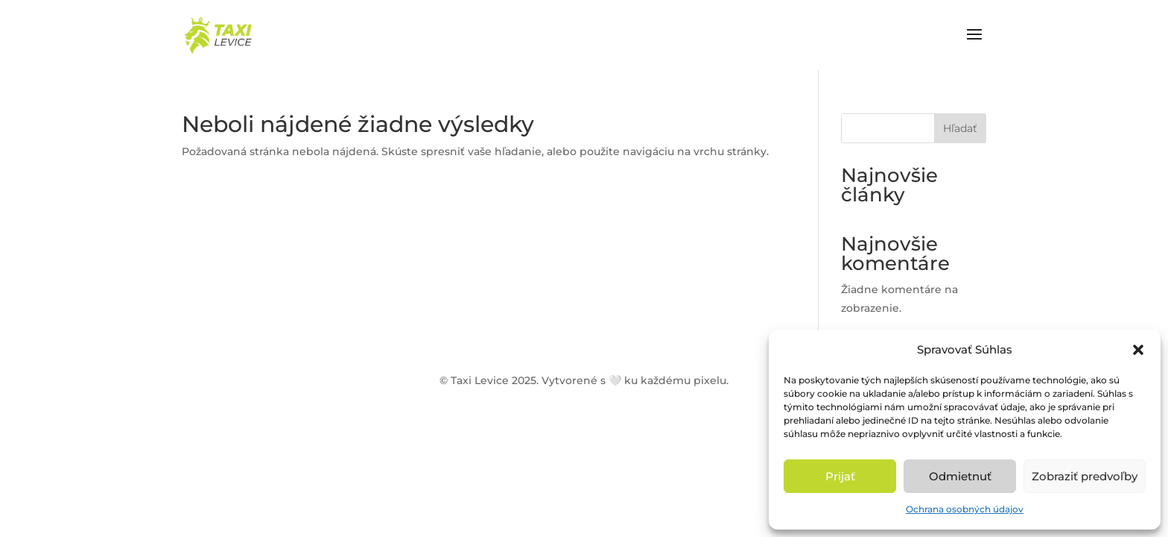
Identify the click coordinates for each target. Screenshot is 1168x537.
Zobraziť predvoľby (1084, 476)
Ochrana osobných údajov (964, 509)
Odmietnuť (960, 476)
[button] (1138, 349)
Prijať (840, 476)
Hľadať (960, 128)
